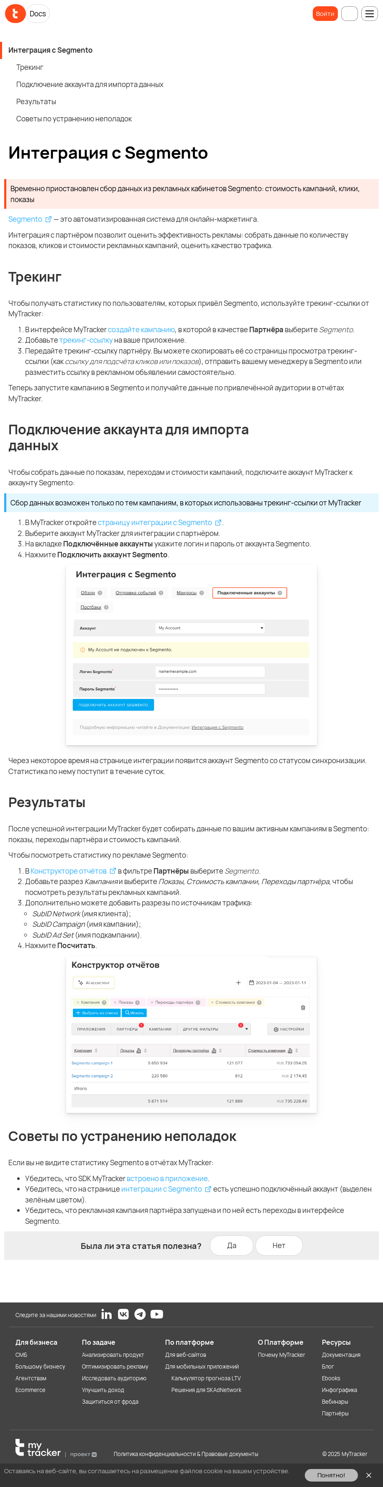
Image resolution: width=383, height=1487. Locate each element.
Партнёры (335, 1413)
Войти (325, 13)
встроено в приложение (167, 1178)
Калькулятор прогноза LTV (206, 1378)
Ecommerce (30, 1390)
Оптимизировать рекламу (115, 1366)
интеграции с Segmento (161, 1189)
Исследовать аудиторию (114, 1378)
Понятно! (331, 1475)
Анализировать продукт (113, 1355)
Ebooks (331, 1378)
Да (231, 1245)
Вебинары (335, 1401)
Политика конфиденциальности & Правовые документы (186, 1454)
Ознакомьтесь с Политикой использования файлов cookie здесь (100, 1479)
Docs (38, 13)
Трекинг (29, 67)
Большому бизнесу (40, 1366)
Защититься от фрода (110, 1401)
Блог (328, 1366)
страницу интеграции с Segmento (155, 522)
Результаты (36, 101)
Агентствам (30, 1378)
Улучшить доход (103, 1390)
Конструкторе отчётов (69, 871)
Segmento (25, 219)
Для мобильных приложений (202, 1366)
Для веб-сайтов (185, 1355)
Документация (341, 1355)
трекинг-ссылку (86, 340)
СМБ (21, 1355)
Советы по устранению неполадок (74, 118)
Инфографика (339, 1390)
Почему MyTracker (281, 1355)
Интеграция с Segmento (50, 50)
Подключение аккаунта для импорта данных (89, 84)
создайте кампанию (141, 329)
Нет (279, 1245)
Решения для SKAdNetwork (206, 1390)
